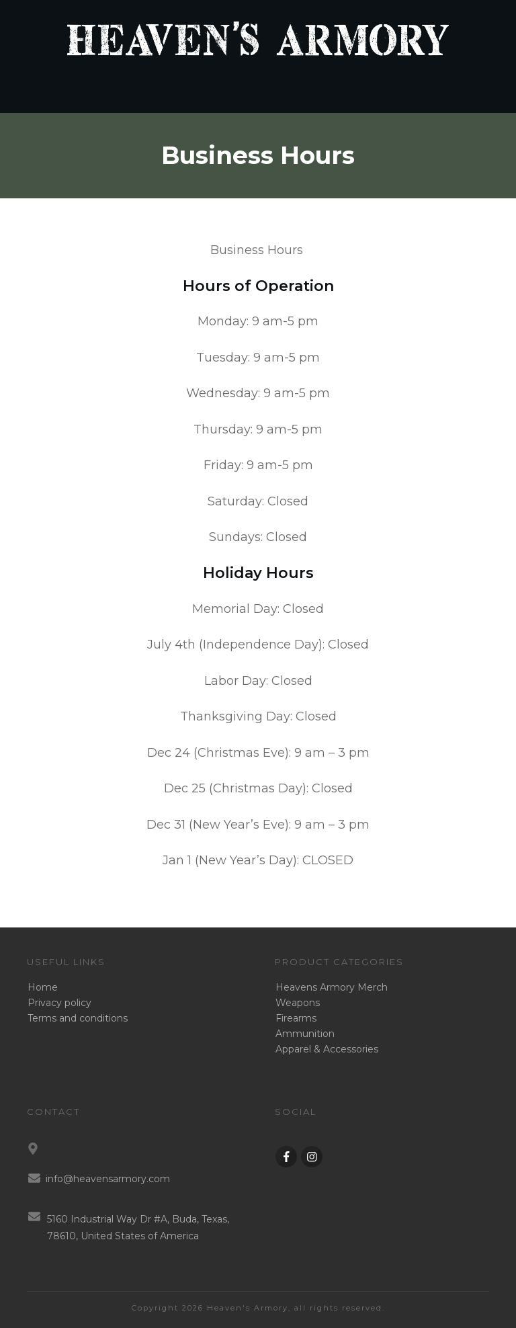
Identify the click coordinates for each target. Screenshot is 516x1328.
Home (43, 987)
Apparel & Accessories (326, 1049)
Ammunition (305, 1034)
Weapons (297, 1003)
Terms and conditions (78, 1018)
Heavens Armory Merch (331, 987)
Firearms (295, 1018)
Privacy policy (59, 1003)
